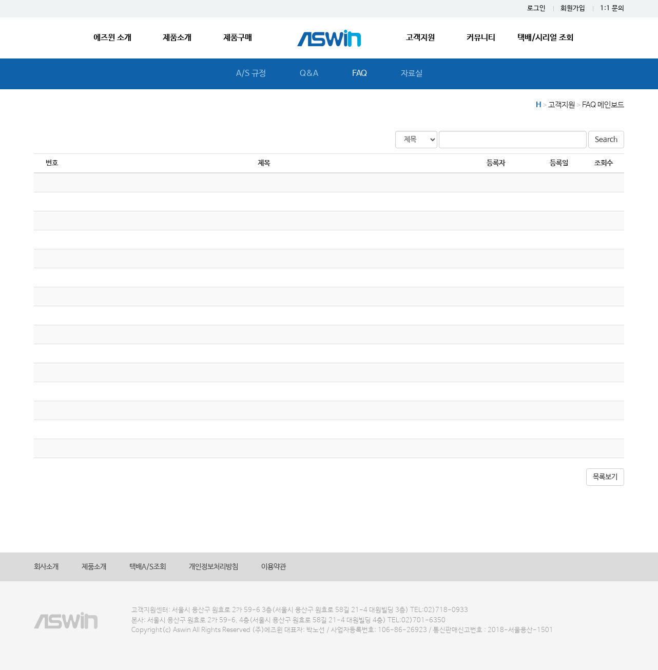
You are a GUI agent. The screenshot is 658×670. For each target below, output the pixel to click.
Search (606, 139)
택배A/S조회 (147, 567)
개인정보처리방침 (213, 567)
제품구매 (237, 38)
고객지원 (420, 38)
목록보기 (605, 477)
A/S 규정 (251, 73)
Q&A (309, 73)
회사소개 (46, 567)
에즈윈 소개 (112, 38)
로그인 (536, 8)
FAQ (359, 73)
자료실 (411, 73)
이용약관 (273, 567)
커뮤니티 (481, 38)
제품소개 (177, 38)
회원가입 (572, 8)
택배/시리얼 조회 (545, 38)
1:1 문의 (612, 8)
